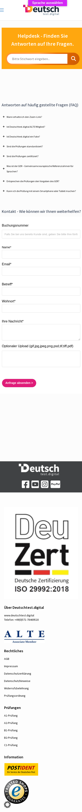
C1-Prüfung (11, 745)
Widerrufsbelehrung (16, 688)
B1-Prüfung (11, 730)
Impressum (11, 666)
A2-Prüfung (11, 723)
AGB (6, 659)
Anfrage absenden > (17, 383)
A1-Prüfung (11, 715)
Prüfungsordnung (14, 695)
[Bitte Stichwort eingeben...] (37, 59)
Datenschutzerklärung (17, 673)
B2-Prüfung (11, 737)
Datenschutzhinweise (17, 681)
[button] (7, 804)
